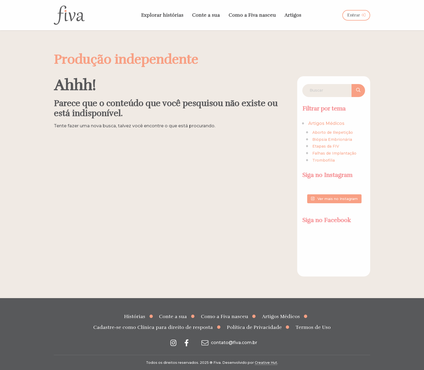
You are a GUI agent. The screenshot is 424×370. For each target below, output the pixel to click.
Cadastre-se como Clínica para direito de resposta (153, 327)
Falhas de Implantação (334, 153)
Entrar (356, 15)
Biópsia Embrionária (332, 139)
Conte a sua (173, 316)
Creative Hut (266, 363)
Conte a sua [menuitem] (206, 15)
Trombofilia (323, 160)
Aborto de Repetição (332, 132)
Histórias (134, 316)
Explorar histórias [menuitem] (162, 15)
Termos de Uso (313, 327)
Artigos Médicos (326, 123)
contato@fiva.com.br (228, 342)
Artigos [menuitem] (292, 15)
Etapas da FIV (325, 146)
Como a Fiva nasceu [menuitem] (252, 15)
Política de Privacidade (254, 327)
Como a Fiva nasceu (224, 316)
